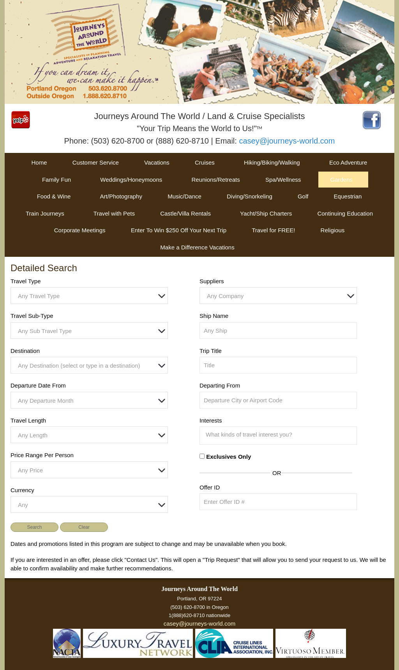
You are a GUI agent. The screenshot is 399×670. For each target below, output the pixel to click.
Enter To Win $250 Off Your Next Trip (178, 230)
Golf (303, 196)
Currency (22, 490)
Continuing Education (345, 213)
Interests (211, 420)
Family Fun (56, 179)
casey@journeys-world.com (287, 141)
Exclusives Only (228, 456)
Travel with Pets (114, 213)
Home (39, 162)
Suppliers (212, 281)
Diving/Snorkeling (249, 196)
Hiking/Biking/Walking (272, 162)
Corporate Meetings (80, 230)
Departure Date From (38, 385)
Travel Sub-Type (32, 315)
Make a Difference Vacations (197, 247)
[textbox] (91, 296)
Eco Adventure (348, 162)
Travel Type (26, 281)
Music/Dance (184, 196)
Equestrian (348, 196)
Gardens (341, 179)
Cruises (205, 162)
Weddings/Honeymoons (131, 179)
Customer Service (95, 162)
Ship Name (214, 315)
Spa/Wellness (283, 179)
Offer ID (210, 487)
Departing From (220, 385)
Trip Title (211, 350)
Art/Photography (121, 196)
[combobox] (89, 295)
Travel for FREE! (273, 230)
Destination (25, 350)
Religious (333, 230)
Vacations (156, 162)
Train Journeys (45, 213)
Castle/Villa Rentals (185, 213)
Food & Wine (54, 196)
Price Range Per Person (42, 455)
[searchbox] (280, 434)
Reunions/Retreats (215, 179)
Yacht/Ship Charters (266, 213)
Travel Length (28, 420)
